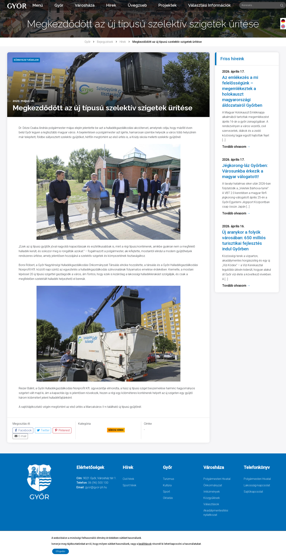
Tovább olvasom (236, 146)
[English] (283, 26)
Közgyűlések (211, 498)
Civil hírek (128, 479)
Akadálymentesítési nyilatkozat (215, 513)
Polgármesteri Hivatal (216, 479)
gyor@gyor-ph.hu (96, 487)
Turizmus (168, 479)
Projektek (167, 5)
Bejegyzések (105, 41)
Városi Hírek (116, 430)
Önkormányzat (212, 485)
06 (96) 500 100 (98, 482)
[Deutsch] (283, 21)
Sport (166, 491)
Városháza (85, 5)
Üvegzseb (137, 5)
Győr (59, 5)
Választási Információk (209, 5)
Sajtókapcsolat (253, 491)
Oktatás (168, 498)
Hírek (111, 5)
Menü (37, 5)
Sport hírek (129, 485)
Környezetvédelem (92, 430)
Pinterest (62, 430)
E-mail (20, 436)
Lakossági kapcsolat (257, 485)
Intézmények (211, 491)
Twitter (43, 430)
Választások (211, 504)
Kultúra (167, 485)
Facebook (23, 430)
